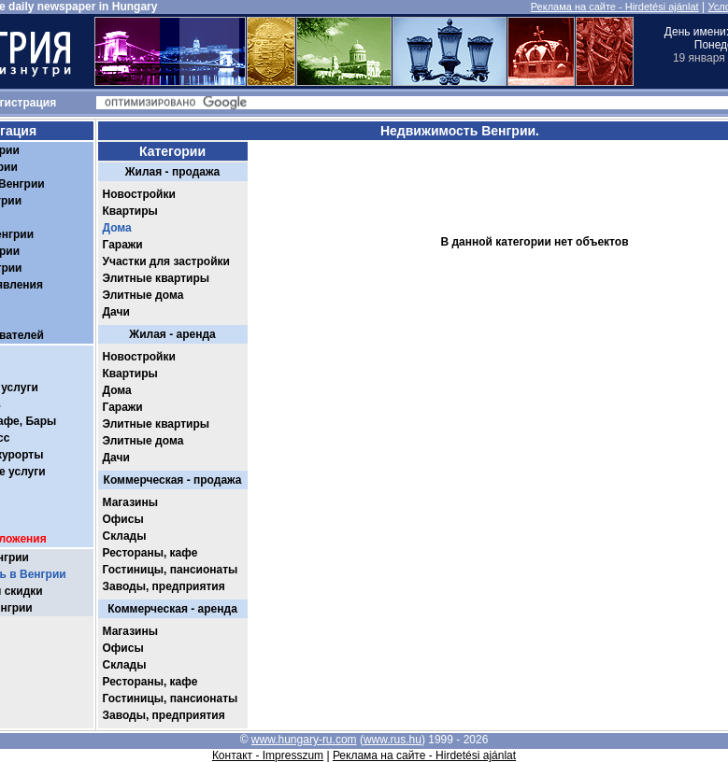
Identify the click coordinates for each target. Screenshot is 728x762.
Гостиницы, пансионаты (170, 569)
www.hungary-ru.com (304, 739)
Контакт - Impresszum (267, 755)
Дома (117, 227)
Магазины (130, 502)
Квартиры (130, 211)
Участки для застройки (166, 261)
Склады (125, 536)
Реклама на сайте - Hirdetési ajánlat (615, 6)
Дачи (116, 311)
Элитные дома (143, 295)
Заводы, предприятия (164, 586)
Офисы (123, 519)
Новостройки (139, 194)
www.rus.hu (392, 739)
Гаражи (123, 244)
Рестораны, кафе (150, 552)
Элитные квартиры (156, 278)
